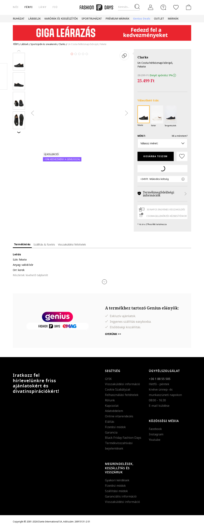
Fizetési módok (115, 427)
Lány (42, 7)
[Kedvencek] (176, 7)
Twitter (3, 84)
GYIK (108, 379)
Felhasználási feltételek (121, 395)
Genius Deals (141, 18)
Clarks (142, 57)
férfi (29, 7)
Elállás (109, 422)
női (16, 7)
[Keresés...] (129, 7)
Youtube (154, 440)
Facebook (155, 429)
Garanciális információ (121, 496)
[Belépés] (151, 7)
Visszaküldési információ (122, 384)
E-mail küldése (159, 406)
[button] (104, 281)
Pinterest (3, 76)
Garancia (111, 432)
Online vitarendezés (119, 416)
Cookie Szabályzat (117, 389)
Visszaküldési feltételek (72, 244)
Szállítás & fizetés (44, 244)
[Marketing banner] (102, 31)
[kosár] (187, 7)
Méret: (141, 135)
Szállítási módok (116, 491)
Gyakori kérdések (117, 480)
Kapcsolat (112, 406)
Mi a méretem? (179, 135)
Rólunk (110, 400)
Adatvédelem (114, 411)
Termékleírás (22, 244)
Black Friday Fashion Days (123, 438)
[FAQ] (163, 7)
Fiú (55, 7)
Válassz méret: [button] (162, 143)
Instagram (156, 434)
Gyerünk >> (113, 334)
